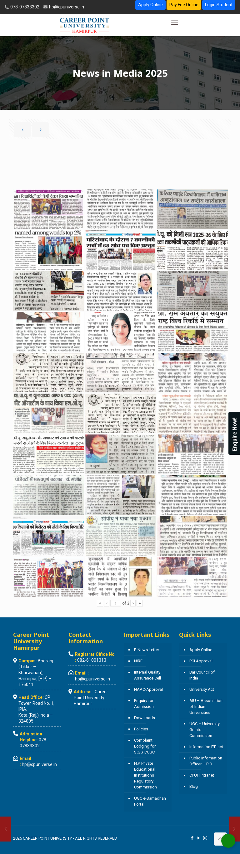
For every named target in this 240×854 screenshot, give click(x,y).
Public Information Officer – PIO (205, 761)
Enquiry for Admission (144, 703)
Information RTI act (206, 746)
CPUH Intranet (201, 775)
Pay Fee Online (183, 4)
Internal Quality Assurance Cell (147, 675)
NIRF (138, 661)
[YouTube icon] (198, 838)
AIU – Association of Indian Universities (205, 706)
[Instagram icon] (205, 838)
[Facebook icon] (192, 838)
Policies (141, 729)
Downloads (144, 717)
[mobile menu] (174, 22)
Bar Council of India (202, 675)
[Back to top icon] (220, 839)
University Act (201, 689)
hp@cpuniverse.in (66, 6)
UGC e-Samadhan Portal (150, 801)
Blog (193, 786)
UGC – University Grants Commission (204, 729)
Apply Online (150, 4)
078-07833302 (24, 6)
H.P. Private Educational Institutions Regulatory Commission (145, 775)
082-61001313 (91, 660)
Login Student (218, 4)
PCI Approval (200, 661)
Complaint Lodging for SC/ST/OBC (145, 746)
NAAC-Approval (148, 689)
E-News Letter (146, 649)
